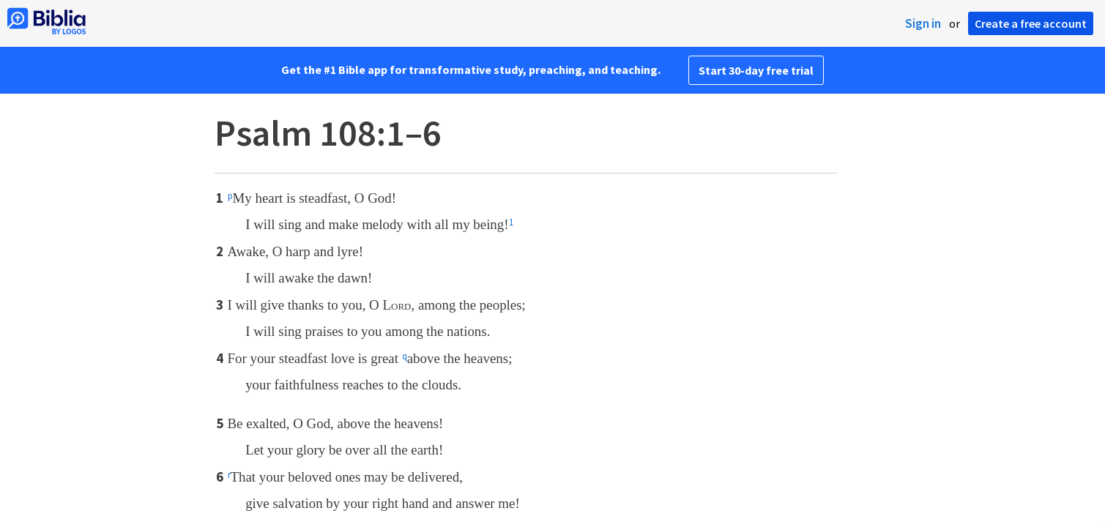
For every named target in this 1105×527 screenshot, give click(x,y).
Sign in (923, 23)
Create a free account (1031, 23)
